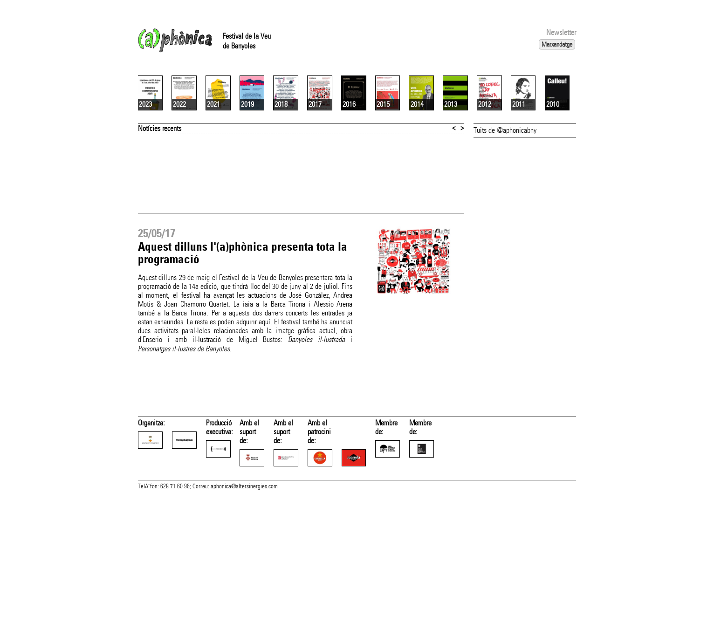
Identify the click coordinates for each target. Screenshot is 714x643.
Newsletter (561, 32)
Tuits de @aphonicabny (505, 240)
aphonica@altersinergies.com (244, 632)
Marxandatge (557, 44)
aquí (264, 432)
